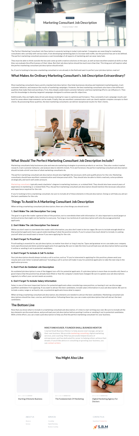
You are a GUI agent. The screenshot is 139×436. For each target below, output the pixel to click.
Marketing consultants (20, 184)
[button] (72, 3)
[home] (35, 4)
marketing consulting (80, 333)
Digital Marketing (53, 424)
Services (28, 424)
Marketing (70, 17)
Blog (101, 3)
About (94, 3)
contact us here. (54, 343)
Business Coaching (53, 427)
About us (28, 421)
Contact (108, 3)
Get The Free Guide (115, 432)
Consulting (51, 421)
